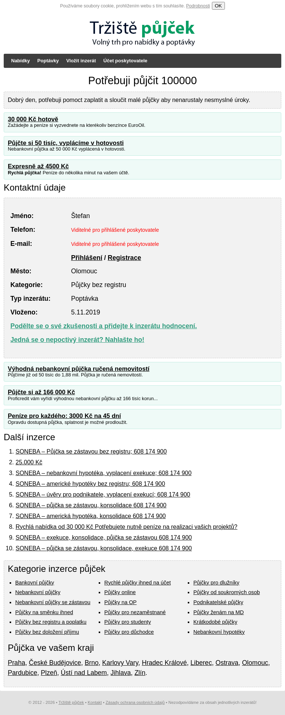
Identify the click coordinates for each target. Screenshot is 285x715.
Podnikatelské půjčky (218, 602)
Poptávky (48, 60)
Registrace (124, 257)
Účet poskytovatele (126, 60)
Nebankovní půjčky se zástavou (52, 602)
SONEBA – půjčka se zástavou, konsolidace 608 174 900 (91, 505)
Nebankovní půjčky (37, 592)
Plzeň (49, 672)
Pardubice (22, 672)
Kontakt (95, 702)
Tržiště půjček (71, 702)
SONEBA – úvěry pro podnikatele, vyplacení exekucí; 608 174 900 (103, 494)
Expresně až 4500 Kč (38, 166)
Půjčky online (120, 592)
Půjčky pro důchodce (129, 632)
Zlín (139, 672)
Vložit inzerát (81, 60)
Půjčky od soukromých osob (226, 592)
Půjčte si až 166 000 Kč (41, 392)
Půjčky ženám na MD (218, 612)
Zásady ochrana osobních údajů (134, 702)
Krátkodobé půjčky (215, 622)
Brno (91, 662)
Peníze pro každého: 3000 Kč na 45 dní (64, 415)
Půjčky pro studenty (127, 622)
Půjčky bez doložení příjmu (47, 632)
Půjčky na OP (120, 602)
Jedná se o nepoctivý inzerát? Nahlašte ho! (77, 339)
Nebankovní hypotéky (219, 632)
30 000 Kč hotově (33, 119)
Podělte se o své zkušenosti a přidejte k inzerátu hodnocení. (103, 326)
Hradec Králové (164, 662)
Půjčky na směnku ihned (44, 612)
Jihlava (121, 672)
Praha (16, 662)
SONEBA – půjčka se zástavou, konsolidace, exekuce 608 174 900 (104, 548)
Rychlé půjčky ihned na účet (137, 583)
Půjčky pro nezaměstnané (135, 612)
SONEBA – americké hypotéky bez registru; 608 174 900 (90, 484)
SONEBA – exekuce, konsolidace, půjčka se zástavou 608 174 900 (104, 537)
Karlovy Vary (120, 662)
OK (218, 6)
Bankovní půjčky (34, 583)
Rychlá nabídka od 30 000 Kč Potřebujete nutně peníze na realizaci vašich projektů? (127, 527)
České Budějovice (55, 662)
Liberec (201, 662)
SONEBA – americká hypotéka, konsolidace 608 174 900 (91, 516)
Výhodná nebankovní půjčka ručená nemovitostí (79, 368)
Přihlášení (86, 257)
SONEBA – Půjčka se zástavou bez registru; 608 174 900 (91, 451)
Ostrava (227, 662)
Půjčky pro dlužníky (216, 583)
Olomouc (255, 662)
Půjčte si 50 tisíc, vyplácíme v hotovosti (66, 142)
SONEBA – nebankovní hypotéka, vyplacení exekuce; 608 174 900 (103, 473)
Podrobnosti (198, 6)
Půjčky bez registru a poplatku (50, 622)
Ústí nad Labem (84, 672)
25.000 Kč (29, 462)
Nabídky (20, 60)
